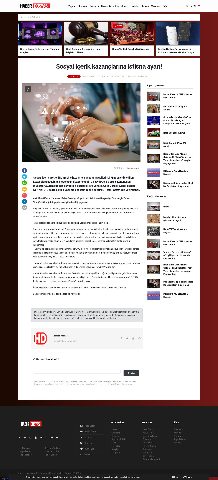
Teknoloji (134, 6)
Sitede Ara (178, 429)
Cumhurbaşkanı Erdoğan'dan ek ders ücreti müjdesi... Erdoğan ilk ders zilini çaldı (177, 120)
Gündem (94, 6)
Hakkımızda (25, 448)
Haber (166, 206)
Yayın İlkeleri (25, 451)
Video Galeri (88, 431)
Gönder (131, 373)
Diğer (166, 6)
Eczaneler (147, 439)
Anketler (178, 433)
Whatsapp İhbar (52, 451)
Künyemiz (87, 449)
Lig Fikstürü (148, 442)
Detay (176, 477)
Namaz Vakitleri (150, 436)
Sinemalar (147, 449)
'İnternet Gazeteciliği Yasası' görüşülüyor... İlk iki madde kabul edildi (177, 255)
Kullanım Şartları (52, 448)
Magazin (155, 6)
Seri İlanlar (147, 452)
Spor (124, 6)
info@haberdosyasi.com (65, 341)
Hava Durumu (149, 429)
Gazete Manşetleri (151, 459)
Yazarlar (86, 437)
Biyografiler (179, 436)
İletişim (85, 454)
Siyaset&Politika (110, 6)
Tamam (187, 477)
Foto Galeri (88, 426)
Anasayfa (25, 17)
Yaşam (71, 6)
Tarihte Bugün (149, 446)
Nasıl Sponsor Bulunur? (174, 133)
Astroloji (177, 442)
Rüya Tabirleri (180, 439)
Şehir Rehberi (149, 456)
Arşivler (86, 443)
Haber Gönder (51, 455)
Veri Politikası (26, 455)
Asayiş (145, 6)
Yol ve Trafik (148, 433)
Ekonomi (82, 6)
